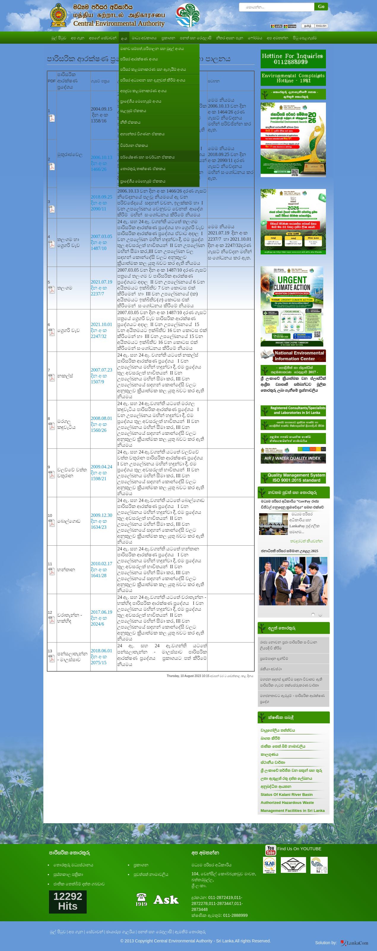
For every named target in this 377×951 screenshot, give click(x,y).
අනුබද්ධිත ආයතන (276, 786)
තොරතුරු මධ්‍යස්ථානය (73, 865)
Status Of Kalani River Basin (287, 794)
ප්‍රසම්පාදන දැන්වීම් (274, 658)
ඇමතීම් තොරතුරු (190, 932)
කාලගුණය (269, 754)
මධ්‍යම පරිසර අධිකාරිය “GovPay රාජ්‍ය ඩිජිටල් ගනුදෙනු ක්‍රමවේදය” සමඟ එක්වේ (292, 504)
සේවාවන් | (95, 932)
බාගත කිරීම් (270, 738)
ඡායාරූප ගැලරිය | (121, 932)
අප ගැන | (77, 932)
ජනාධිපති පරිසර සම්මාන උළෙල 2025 (289, 551)
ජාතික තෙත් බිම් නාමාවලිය (283, 746)
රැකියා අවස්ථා (271, 669)
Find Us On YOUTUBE (299, 848)
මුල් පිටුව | (59, 932)
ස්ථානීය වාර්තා (273, 762)
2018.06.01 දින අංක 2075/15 (101, 656)
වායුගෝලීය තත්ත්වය (278, 730)
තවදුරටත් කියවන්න (306, 541)
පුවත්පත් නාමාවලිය (151, 874)
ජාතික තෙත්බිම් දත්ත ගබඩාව (79, 884)
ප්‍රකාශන (141, 865)
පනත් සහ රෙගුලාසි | (156, 932)
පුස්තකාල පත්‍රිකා (68, 874)
